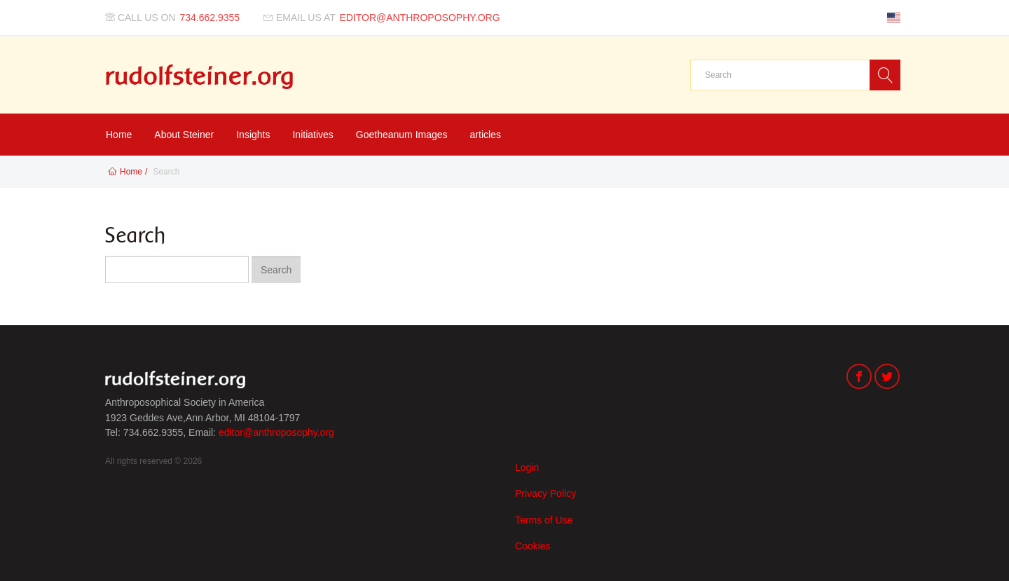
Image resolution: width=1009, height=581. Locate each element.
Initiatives (312, 134)
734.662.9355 (210, 17)
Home (119, 134)
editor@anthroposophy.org (276, 432)
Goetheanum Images (402, 134)
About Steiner (184, 134)
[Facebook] (859, 378)
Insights (253, 134)
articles (485, 134)
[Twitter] (887, 378)
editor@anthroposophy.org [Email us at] (419, 17)
